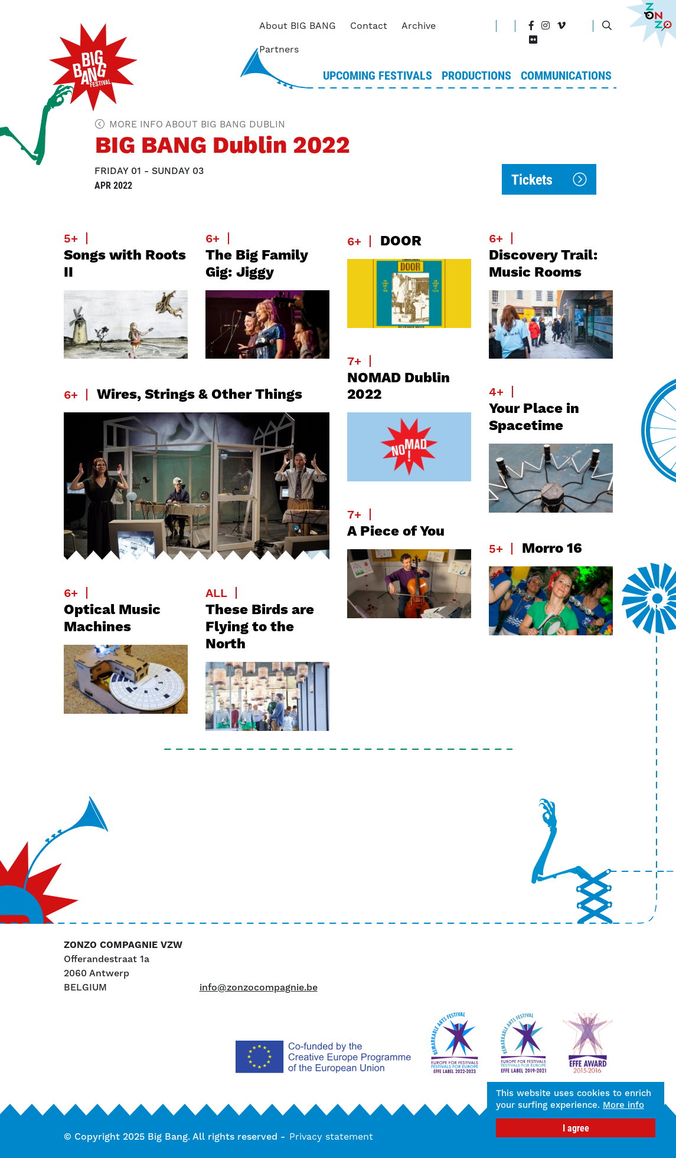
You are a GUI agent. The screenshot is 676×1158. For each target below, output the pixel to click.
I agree (576, 1127)
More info (520, 1104)
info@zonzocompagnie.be (259, 987)
